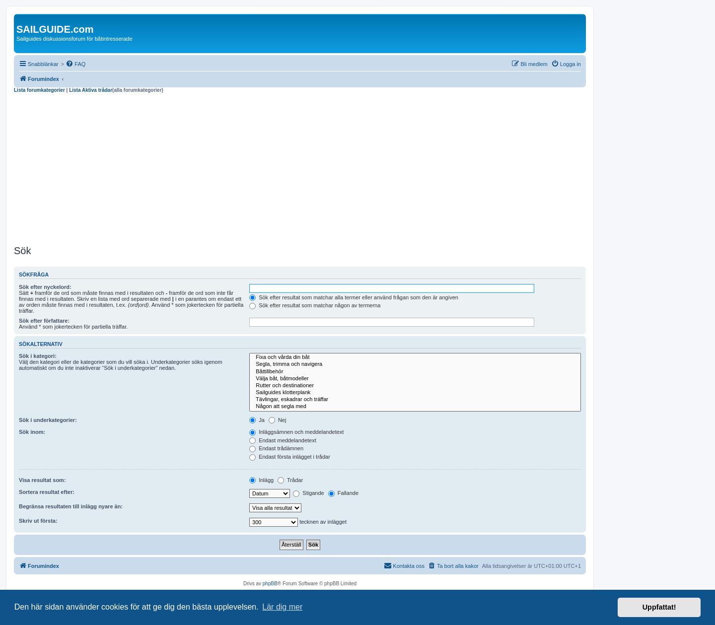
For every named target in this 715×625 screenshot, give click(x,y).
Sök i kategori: (38, 356)
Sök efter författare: (44, 321)
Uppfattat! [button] (659, 607)
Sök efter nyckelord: (45, 287)
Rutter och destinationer (415, 385)
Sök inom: (32, 432)
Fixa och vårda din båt (415, 357)
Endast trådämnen (276, 448)
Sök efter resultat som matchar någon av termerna (314, 305)
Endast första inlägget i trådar (289, 457)
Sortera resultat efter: (46, 492)
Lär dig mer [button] (282, 607)
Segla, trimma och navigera (415, 364)
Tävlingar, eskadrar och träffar (415, 399)
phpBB (270, 583)
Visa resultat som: (42, 480)
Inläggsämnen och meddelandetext (296, 432)
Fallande (343, 493)
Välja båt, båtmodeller (415, 378)
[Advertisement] (300, 167)
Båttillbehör (415, 371)
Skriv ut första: (38, 521)
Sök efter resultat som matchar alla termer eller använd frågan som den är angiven (353, 297)
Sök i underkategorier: (48, 420)
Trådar (290, 480)
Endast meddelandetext (282, 440)
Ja (257, 420)
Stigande (308, 493)
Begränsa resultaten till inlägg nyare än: (71, 506)
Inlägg (261, 480)
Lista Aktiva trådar (90, 90)
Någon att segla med (415, 406)
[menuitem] (75, 64)
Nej (277, 420)
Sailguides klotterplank (415, 392)
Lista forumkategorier (39, 90)
